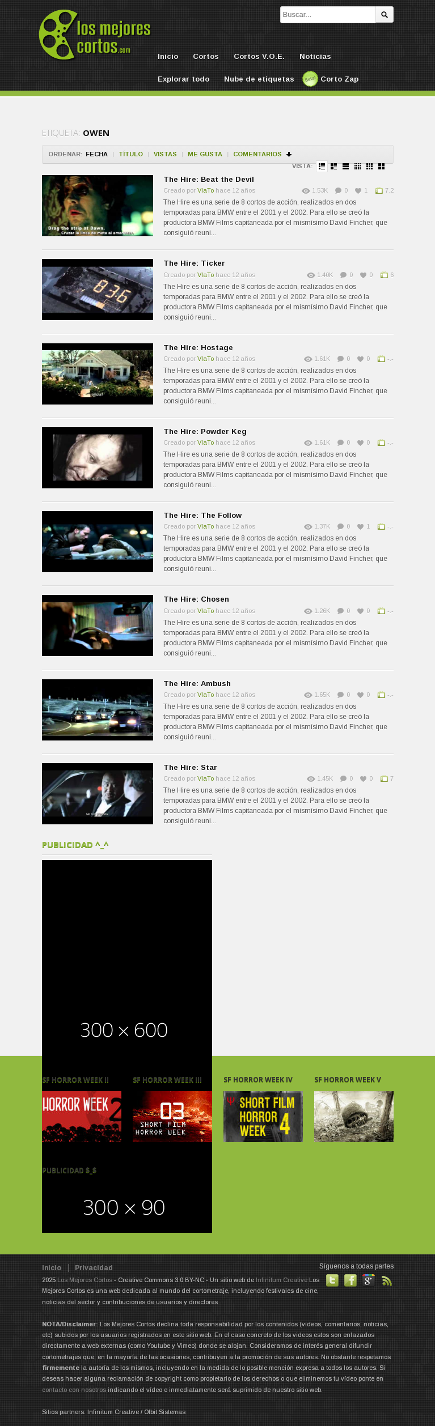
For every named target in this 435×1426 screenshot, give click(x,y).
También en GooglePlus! (368, 1280)
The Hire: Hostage (198, 347)
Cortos (206, 56)
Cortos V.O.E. (259, 56)
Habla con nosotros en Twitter (332, 1280)
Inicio (168, 56)
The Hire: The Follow (202, 515)
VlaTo (205, 190)
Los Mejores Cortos (84, 1279)
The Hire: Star (190, 767)
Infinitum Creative (281, 1279)
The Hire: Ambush (197, 683)
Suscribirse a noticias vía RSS (387, 1280)
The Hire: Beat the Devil (208, 179)
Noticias (315, 56)
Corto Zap (339, 79)
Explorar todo (183, 79)
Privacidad (94, 1268)
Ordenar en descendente (289, 154)
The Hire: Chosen (196, 599)
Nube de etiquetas (259, 79)
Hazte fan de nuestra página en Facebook (350, 1280)
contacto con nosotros (74, 1389)
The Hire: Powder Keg (205, 431)
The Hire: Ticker (194, 263)
